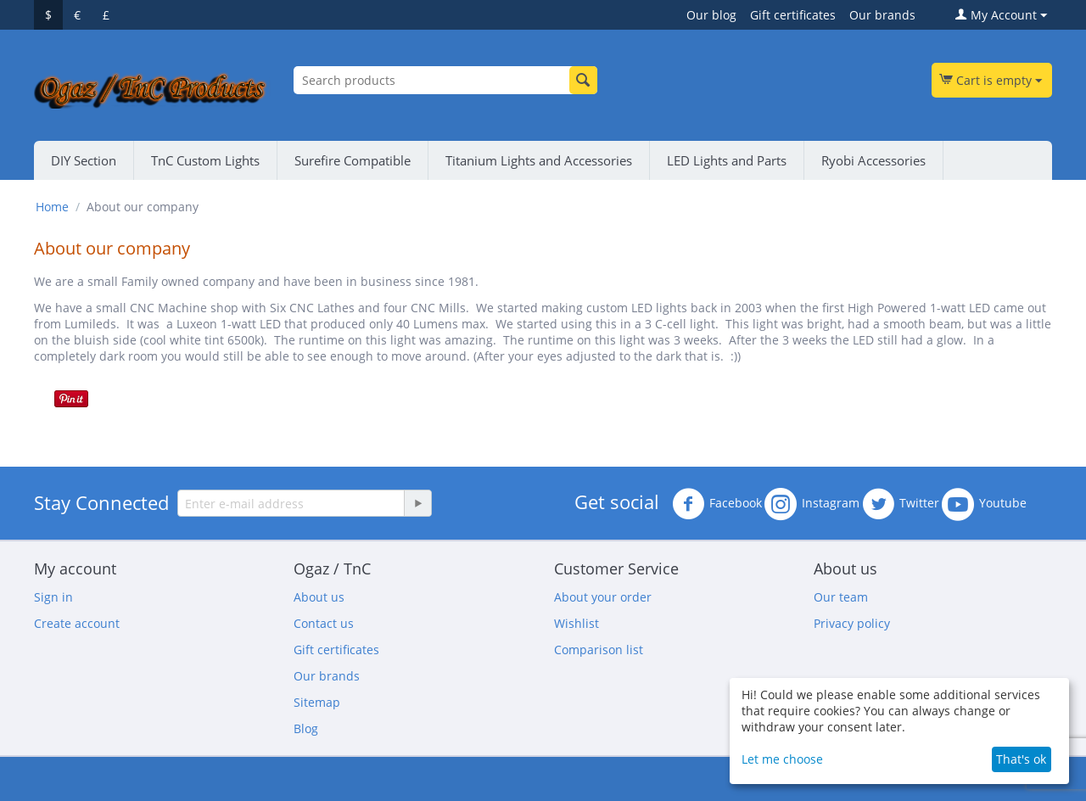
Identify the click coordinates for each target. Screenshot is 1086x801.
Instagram (811, 504)
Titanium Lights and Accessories (538, 160)
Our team (841, 597)
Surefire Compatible (352, 160)
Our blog (711, 15)
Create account (77, 623)
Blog (306, 728)
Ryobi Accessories (873, 160)
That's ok (1021, 759)
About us (319, 597)
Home (52, 207)
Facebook (717, 504)
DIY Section (83, 160)
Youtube (984, 504)
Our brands (882, 15)
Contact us (324, 623)
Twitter (900, 504)
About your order (603, 597)
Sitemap (317, 702)
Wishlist (576, 623)
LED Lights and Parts (727, 160)
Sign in (53, 597)
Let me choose (782, 759)
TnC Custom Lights (205, 160)
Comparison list (598, 649)
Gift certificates (793, 15)
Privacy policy (852, 623)
